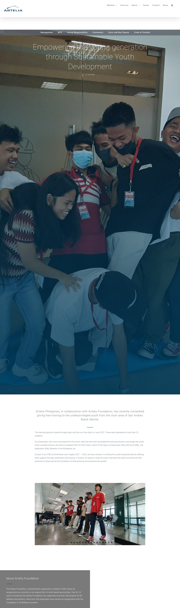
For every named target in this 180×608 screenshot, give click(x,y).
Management (47, 32)
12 (100, 542)
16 (111, 542)
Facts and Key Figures (118, 32)
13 (103, 542)
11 (97, 542)
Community (97, 32)
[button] (172, 5)
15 (108, 542)
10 (94, 542)
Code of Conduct (142, 32)
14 (105, 542)
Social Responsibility (77, 32)
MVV (60, 32)
